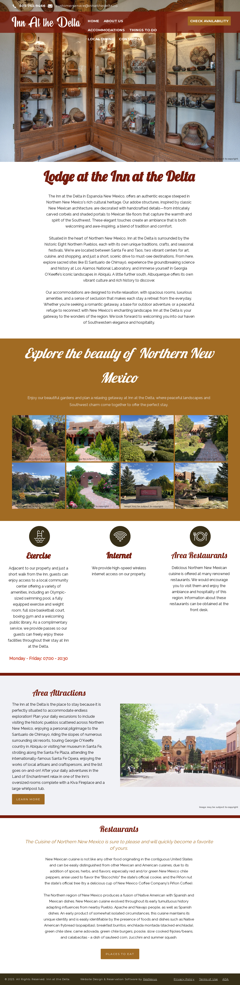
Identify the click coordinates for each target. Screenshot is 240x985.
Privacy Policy (184, 979)
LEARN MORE (28, 799)
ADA (225, 979)
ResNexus (150, 979)
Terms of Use (208, 979)
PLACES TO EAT (120, 954)
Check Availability (209, 21)
